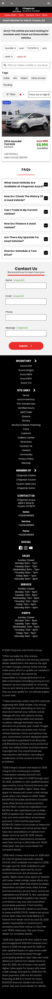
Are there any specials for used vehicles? (26, 239)
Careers (26, 450)
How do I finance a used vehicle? (26, 225)
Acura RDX (26, 378)
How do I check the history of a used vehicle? (26, 198)
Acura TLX (26, 382)
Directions (26, 441)
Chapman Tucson (26, 479)
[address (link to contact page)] (3, 3)
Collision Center (26, 437)
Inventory (24, 361)
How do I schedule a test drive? (26, 252)
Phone (9, 312)
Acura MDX (26, 374)
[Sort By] (39, 94)
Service (26, 420)
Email (15, 296)
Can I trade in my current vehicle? (26, 211)
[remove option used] (8, 56)
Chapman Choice (26, 475)
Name (15, 280)
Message (17, 327)
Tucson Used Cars (26, 483)
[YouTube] (31, 548)
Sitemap (26, 463)
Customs (26, 433)
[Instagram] (25, 548)
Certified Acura (26, 408)
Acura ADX (26, 365)
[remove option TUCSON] (33, 48)
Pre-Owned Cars (26, 403)
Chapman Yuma (26, 488)
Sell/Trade (26, 412)
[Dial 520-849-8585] (12, 3)
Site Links (24, 390)
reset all (21, 56)
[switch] (48, 3)
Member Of (24, 470)
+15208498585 (26, 515)
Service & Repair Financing (26, 425)
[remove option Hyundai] (10, 48)
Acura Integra (26, 370)
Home (26, 395)
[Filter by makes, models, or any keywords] (26, 65)
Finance (26, 416)
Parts (26, 429)
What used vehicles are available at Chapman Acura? (26, 184)
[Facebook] (20, 548)
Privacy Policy (26, 458)
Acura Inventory (26, 399)
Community (26, 454)
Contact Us (26, 446)
